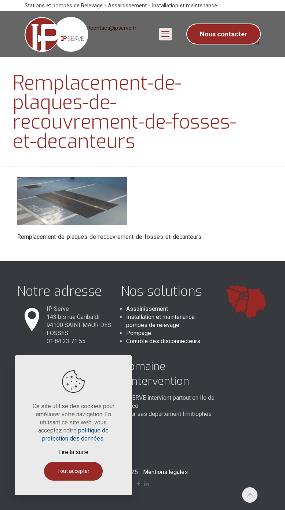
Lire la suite (73, 452)
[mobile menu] (165, 34)
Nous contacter (223, 34)
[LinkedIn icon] (146, 484)
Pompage (138, 333)
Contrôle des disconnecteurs (163, 341)
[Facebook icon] (139, 484)
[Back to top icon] (249, 495)
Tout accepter (73, 471)
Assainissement (147, 308)
